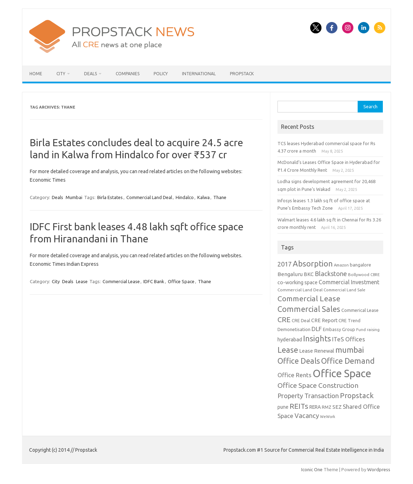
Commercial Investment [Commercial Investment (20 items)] (349, 282)
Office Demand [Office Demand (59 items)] (348, 361)
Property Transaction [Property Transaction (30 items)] (308, 395)
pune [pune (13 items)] (282, 407)
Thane (219, 197)
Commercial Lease (121, 281)
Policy (161, 73)
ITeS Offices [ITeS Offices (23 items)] (348, 339)
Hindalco (185, 197)
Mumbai (74, 197)
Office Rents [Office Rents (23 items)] (294, 375)
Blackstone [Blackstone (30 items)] (331, 273)
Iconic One (312, 469)
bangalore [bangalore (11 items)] (360, 264)
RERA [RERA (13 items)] (315, 407)
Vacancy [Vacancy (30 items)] (306, 415)
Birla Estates (110, 197)
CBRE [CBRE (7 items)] (375, 275)
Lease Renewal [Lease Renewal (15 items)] (316, 351)
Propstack (242, 73)
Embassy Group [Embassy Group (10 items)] (339, 329)
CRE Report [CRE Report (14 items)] (324, 320)
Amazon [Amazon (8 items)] (341, 265)
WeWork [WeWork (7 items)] (327, 416)
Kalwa (203, 197)
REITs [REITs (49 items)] (299, 406)
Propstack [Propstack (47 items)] (357, 395)
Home (35, 73)
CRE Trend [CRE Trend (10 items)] (349, 320)
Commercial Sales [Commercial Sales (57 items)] (308, 309)
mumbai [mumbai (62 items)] (349, 349)
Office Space (181, 281)
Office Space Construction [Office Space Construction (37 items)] (317, 385)
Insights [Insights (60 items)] (317, 338)
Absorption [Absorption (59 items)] (313, 263)
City (60, 73)
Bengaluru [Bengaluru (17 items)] (290, 274)
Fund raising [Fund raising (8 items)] (368, 329)
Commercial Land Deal (149, 197)
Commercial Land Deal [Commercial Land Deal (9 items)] (300, 289)
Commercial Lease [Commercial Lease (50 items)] (308, 298)
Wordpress (378, 469)
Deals (90, 73)
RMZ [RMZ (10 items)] (326, 407)
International (199, 73)
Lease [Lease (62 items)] (287, 349)
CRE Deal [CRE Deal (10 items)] (301, 320)
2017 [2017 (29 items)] (284, 264)
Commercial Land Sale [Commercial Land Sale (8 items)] (344, 289)
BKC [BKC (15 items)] (309, 274)
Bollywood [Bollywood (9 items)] (358, 274)
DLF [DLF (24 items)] (317, 328)
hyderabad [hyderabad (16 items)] (289, 339)
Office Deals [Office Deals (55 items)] (298, 361)
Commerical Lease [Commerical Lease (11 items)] (360, 310)
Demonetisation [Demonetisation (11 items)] (293, 329)
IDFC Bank (153, 281)
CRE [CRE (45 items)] (284, 319)
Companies (127, 73)
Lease (82, 281)
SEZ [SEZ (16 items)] (337, 407)
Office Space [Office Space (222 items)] (342, 373)
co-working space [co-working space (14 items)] (297, 282)
